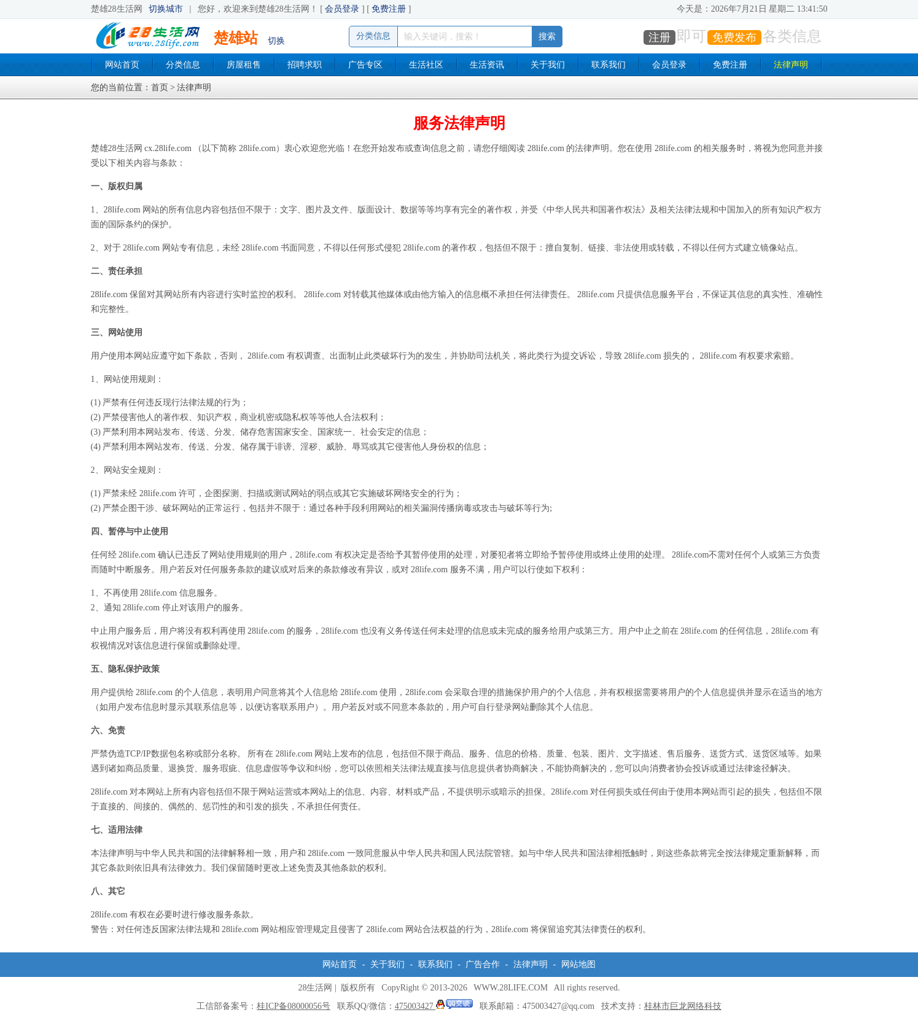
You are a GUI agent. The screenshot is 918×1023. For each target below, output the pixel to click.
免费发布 (734, 37)
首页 (159, 87)
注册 (659, 37)
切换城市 (166, 9)
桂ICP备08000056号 (293, 1006)
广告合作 (482, 964)
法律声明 (791, 64)
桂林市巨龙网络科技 (683, 1006)
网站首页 (122, 64)
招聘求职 (304, 64)
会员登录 (342, 9)
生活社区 (426, 64)
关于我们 (548, 64)
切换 (276, 40)
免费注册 (388, 9)
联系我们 (608, 64)
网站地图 (578, 964)
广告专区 (365, 64)
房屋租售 (244, 64)
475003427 (434, 1006)
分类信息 (183, 64)
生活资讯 (487, 64)
